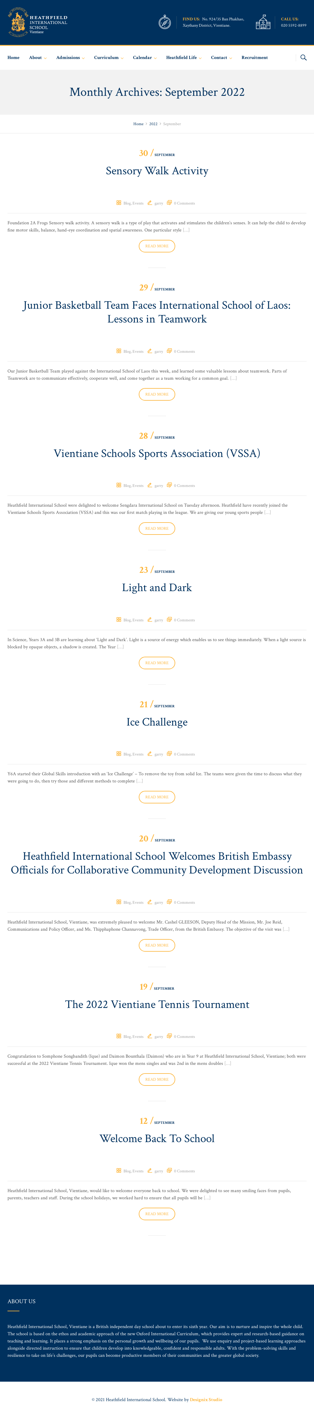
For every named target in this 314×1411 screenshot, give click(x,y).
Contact (219, 57)
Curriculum (106, 57)
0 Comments (184, 203)
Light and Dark (157, 590)
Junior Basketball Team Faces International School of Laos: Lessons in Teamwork (157, 313)
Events (138, 203)
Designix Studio (206, 1400)
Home (13, 57)
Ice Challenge (157, 724)
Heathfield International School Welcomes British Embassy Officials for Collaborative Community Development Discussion (157, 874)
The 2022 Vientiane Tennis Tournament (157, 1023)
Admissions (68, 57)
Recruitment (255, 57)
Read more (157, 246)
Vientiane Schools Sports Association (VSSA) (157, 455)
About (35, 57)
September (157, 155)
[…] (186, 230)
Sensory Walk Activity (157, 171)
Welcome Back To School (157, 1157)
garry (159, 203)
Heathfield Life (181, 57)
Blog (127, 203)
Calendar (142, 57)
